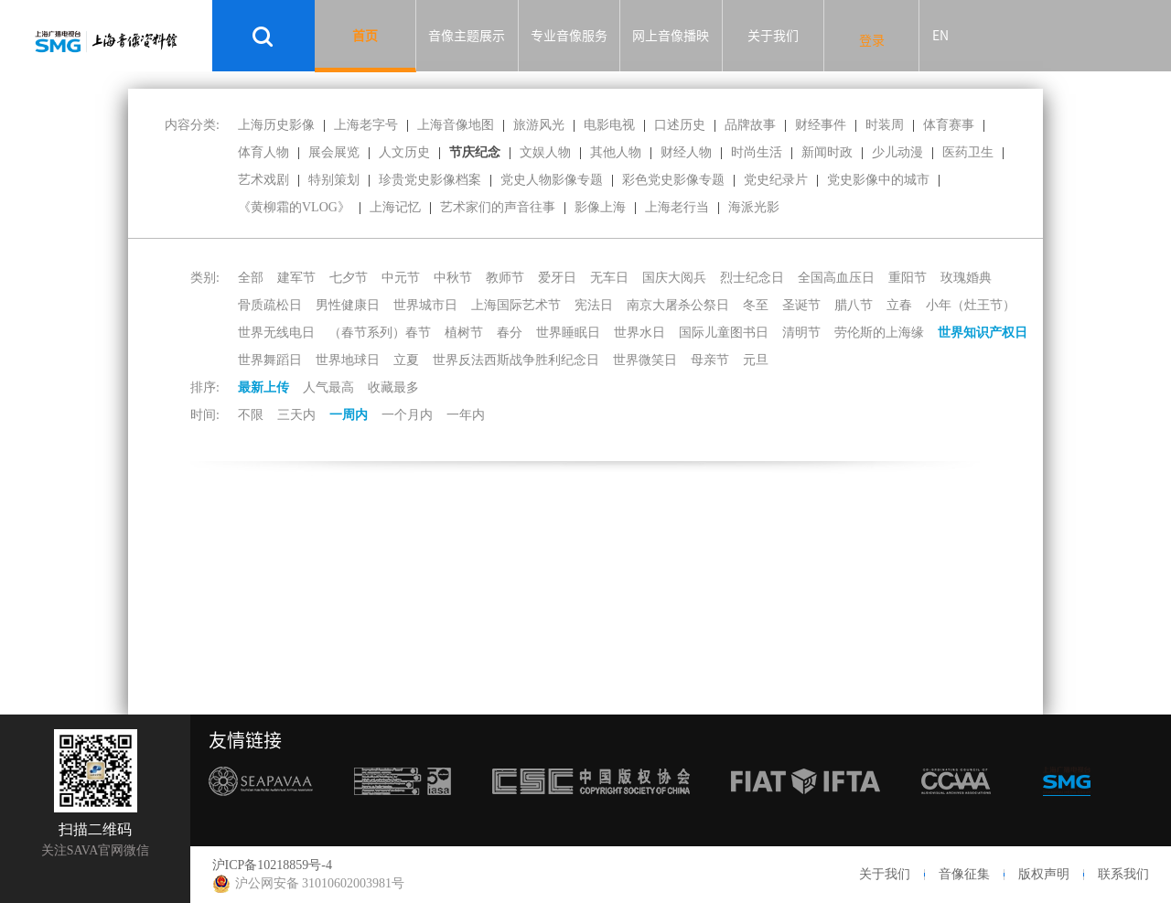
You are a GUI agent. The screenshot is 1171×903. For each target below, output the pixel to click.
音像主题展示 (466, 35)
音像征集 (964, 874)
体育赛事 (948, 125)
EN (940, 35)
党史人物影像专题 (551, 180)
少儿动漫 (897, 152)
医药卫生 (968, 152)
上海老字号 (366, 125)
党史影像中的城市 (878, 180)
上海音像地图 (455, 125)
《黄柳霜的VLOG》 (294, 207)
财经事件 (820, 125)
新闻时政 (827, 152)
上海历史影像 (276, 125)
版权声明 (1043, 874)
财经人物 (686, 152)
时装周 (884, 125)
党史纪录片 (776, 180)
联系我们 (1123, 874)
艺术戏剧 (263, 180)
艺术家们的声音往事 (497, 207)
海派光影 (753, 207)
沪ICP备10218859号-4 (272, 865)
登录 (872, 40)
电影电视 (609, 125)
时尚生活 (756, 152)
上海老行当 (677, 207)
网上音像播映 (670, 35)
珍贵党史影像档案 (430, 180)
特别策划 (334, 180)
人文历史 (404, 152)
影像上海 (600, 207)
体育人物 (263, 152)
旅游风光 (538, 125)
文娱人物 (545, 152)
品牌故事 (750, 125)
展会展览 (334, 152)
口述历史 (679, 125)
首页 (365, 35)
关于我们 (773, 35)
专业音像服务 (569, 35)
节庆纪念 (474, 152)
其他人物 (615, 152)
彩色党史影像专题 (673, 180)
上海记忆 (395, 207)
